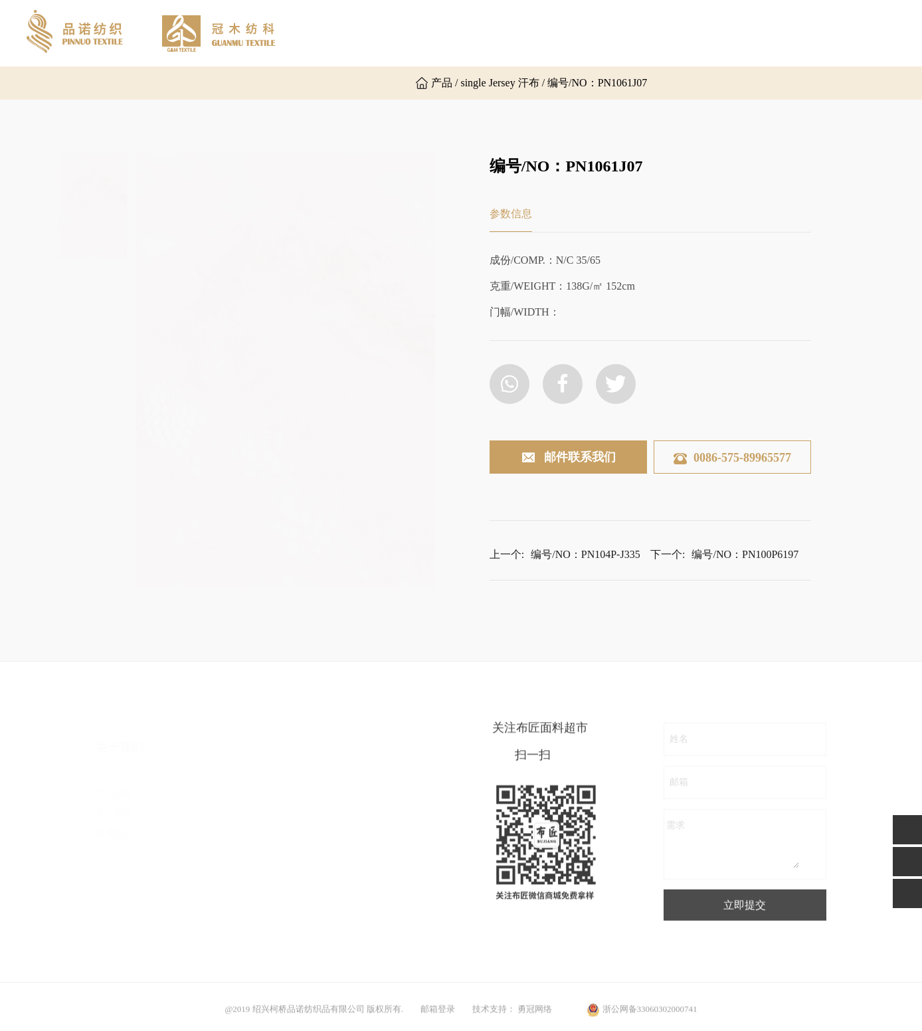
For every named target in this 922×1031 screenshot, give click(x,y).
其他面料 (353, 911)
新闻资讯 (663, 33)
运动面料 (353, 891)
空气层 (236, 871)
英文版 (362, 83)
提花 (344, 811)
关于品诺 (436, 33)
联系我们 (738, 33)
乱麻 (231, 831)
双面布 (236, 811)
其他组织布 (245, 911)
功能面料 (353, 871)
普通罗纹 (240, 951)
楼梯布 (236, 891)
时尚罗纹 (353, 831)
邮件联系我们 (568, 458)
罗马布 (236, 851)
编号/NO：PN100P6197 (745, 570)
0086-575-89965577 (732, 457)
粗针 (344, 792)
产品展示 (587, 33)
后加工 (349, 851)
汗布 (231, 792)
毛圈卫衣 (240, 931)
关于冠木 (511, 33)
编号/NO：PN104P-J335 (585, 570)
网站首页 (360, 33)
